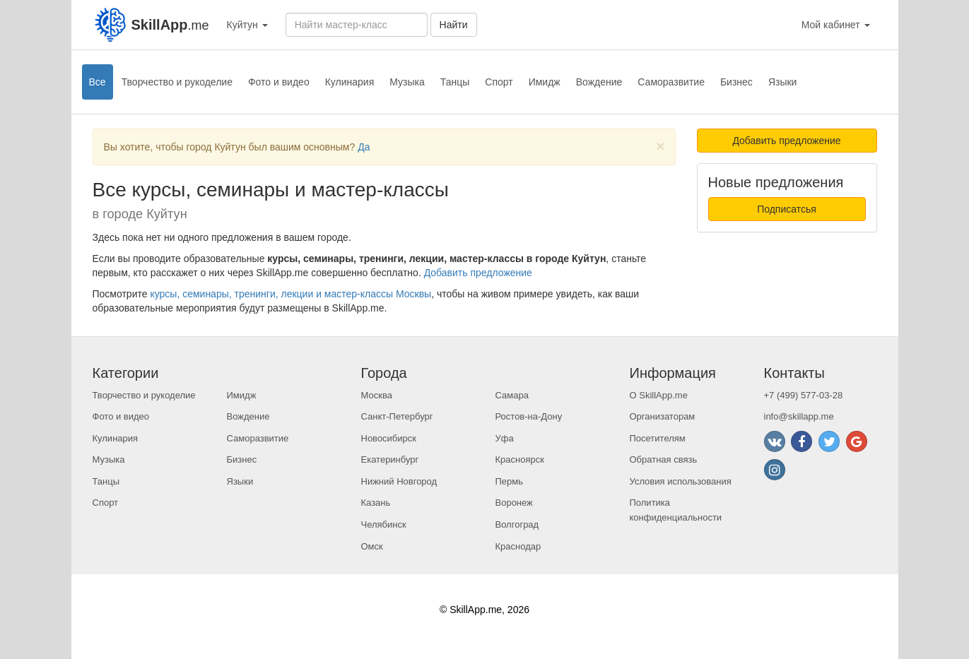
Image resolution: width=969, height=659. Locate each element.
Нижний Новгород (399, 481)
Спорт (498, 82)
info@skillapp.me (799, 416)
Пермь (509, 481)
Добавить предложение (478, 272)
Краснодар (518, 546)
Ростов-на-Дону (529, 416)
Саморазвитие (671, 82)
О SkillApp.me (659, 395)
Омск (372, 546)
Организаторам (662, 416)
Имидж (544, 82)
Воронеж (514, 502)
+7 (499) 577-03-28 (803, 395)
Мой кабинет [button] (835, 24)
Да (364, 147)
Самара (512, 395)
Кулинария (350, 82)
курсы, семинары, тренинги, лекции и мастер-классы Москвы (290, 293)
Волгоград (517, 524)
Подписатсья (786, 209)
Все (97, 82)
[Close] (660, 145)
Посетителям (658, 438)
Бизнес (736, 82)
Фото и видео (279, 82)
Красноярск (519, 459)
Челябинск (383, 524)
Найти (454, 24)
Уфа (504, 438)
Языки (782, 82)
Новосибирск (389, 438)
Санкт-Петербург (397, 416)
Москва (376, 395)
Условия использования (681, 481)
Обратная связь (664, 459)
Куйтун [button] (247, 24)
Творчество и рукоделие (177, 82)
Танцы (455, 82)
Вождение (599, 82)
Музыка (407, 82)
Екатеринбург (390, 459)
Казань (376, 502)
